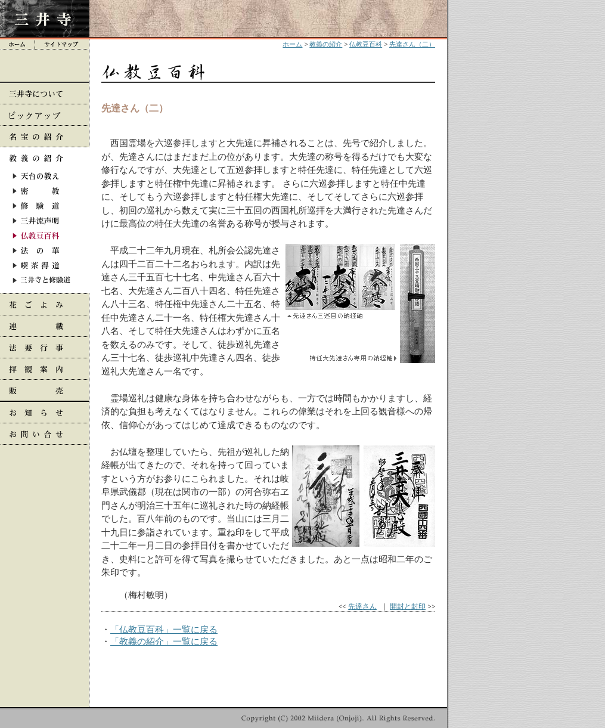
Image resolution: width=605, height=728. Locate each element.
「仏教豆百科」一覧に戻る (164, 629)
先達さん (362, 606)
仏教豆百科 (365, 44)
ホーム (292, 44)
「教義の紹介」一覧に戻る (164, 641)
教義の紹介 (325, 44)
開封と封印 (408, 606)
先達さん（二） (412, 44)
